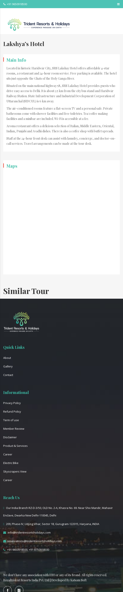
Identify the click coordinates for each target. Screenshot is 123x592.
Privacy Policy (12, 403)
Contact (8, 375)
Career (7, 454)
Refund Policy (12, 411)
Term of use (11, 420)
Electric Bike (10, 463)
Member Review (13, 429)
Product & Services (15, 446)
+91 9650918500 (15, 4)
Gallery (8, 366)
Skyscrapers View (14, 471)
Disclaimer (10, 437)
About (7, 358)
